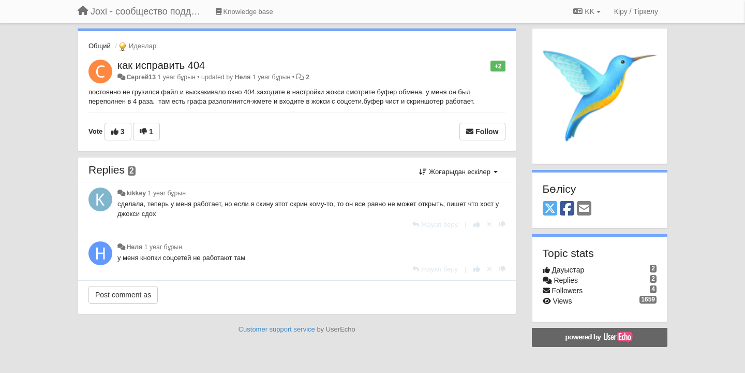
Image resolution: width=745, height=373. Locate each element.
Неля (243, 77)
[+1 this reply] (476, 224)
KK (586, 11)
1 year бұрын (167, 193)
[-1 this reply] (502, 224)
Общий (99, 46)
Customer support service (277, 329)
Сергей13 (141, 77)
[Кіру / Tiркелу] (636, 11)
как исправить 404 (161, 65)
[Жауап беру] (435, 224)
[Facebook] (567, 209)
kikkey (136, 193)
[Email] (584, 209)
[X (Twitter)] (550, 209)
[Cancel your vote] (489, 224)
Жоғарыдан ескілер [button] (458, 172)
